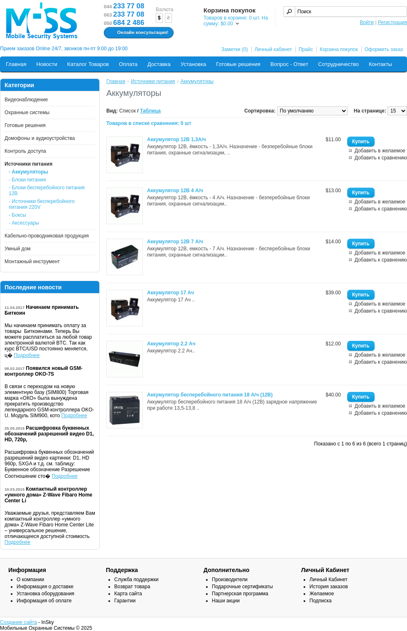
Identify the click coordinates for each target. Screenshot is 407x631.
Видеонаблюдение (26, 100)
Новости (46, 64)
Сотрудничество (338, 64)
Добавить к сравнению (381, 158)
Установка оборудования (45, 594)
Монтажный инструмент (32, 261)
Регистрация (392, 22)
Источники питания (28, 164)
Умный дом (18, 249)
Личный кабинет (273, 49)
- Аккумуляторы (28, 172)
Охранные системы (27, 112)
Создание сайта (18, 622)
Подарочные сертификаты (242, 586)
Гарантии (124, 601)
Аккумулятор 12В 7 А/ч (175, 242)
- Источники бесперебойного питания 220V (42, 204)
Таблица (150, 111)
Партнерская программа (240, 594)
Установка (193, 64)
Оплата (128, 64)
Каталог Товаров (88, 64)
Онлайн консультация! (137, 33)
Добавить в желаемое (380, 151)
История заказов (328, 586)
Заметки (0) (234, 49)
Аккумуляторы (197, 81)
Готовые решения (238, 64)
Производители (230, 579)
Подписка (320, 601)
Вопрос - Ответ (289, 64)
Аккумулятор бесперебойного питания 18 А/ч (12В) (209, 395)
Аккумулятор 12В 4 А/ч (175, 190)
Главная (16, 64)
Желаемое (321, 594)
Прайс (306, 49)
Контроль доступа (25, 151)
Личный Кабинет (328, 579)
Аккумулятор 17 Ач (170, 293)
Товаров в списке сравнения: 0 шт (148, 123)
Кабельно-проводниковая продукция (47, 236)
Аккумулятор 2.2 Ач (171, 344)
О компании (30, 579)
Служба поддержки (136, 579)
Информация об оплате (44, 601)
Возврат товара (132, 586)
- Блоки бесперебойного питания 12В (47, 190)
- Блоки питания (27, 180)
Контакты (380, 64)
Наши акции (226, 601)
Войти (367, 22)
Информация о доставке (45, 586)
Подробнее (26, 355)
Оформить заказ (384, 49)
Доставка (159, 64)
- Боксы (17, 215)
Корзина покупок (339, 49)
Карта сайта (128, 594)
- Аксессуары (24, 223)
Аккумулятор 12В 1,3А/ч (176, 139)
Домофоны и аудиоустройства (40, 138)
